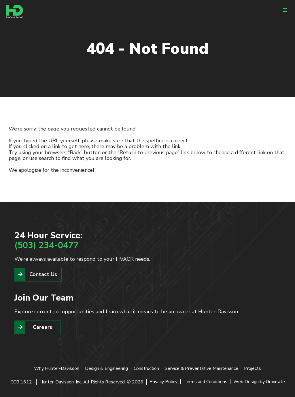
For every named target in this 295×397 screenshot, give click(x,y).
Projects (252, 368)
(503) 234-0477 (46, 245)
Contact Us (43, 274)
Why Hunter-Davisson (56, 368)
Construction (146, 368)
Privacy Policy (163, 382)
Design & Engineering (106, 368)
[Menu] (285, 10)
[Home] (14, 11)
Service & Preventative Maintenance (201, 368)
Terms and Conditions (205, 382)
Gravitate (275, 382)
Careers (42, 327)
